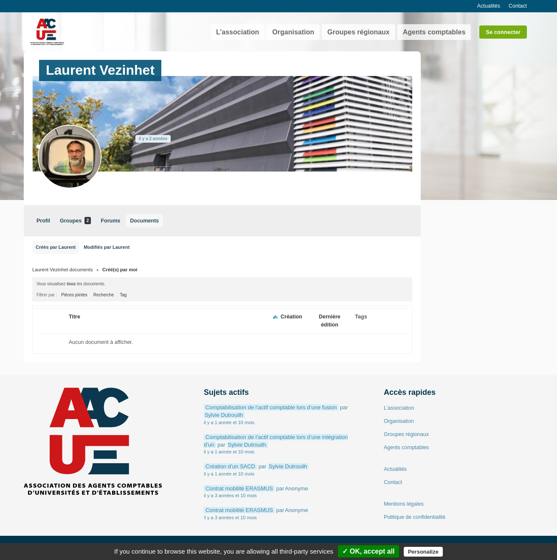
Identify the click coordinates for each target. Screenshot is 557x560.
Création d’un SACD (230, 466)
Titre (74, 317)
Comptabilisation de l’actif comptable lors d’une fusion (271, 407)
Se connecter (503, 32)
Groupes (75, 220)
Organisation (293, 32)
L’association (237, 32)
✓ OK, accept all (368, 551)
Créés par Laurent (56, 247)
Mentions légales (404, 504)
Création (291, 317)
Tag (123, 295)
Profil (43, 221)
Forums (110, 221)
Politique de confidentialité (414, 517)
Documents (144, 221)
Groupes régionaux (358, 32)
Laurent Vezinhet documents (62, 269)
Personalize (423, 552)
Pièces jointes (74, 295)
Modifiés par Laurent (106, 247)
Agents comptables (434, 32)
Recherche (103, 295)
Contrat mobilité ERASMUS (239, 488)
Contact (518, 6)
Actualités (488, 6)
